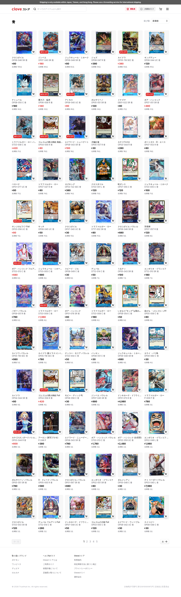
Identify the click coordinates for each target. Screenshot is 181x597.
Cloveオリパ (79, 572)
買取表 (131, 9)
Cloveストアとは (50, 560)
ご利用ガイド (147, 9)
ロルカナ (15, 572)
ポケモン (15, 560)
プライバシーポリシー (83, 568)
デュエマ (15, 568)
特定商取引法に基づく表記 (85, 564)
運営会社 (77, 577)
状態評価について (50, 568)
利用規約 (77, 560)
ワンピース (16, 564)
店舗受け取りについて (52, 572)
